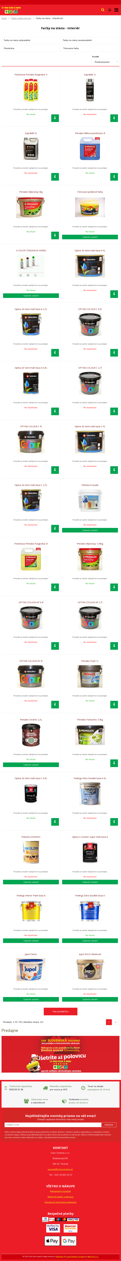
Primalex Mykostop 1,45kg (90, 544)
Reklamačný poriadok (60, 1191)
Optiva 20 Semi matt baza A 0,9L (31, 368)
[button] (103, 10)
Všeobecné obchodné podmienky (60, 1202)
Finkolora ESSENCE (30, 837)
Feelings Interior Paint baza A (31, 895)
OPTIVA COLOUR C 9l (31, 426)
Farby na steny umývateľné (17, 40)
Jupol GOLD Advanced (90, 954)
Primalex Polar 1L (90, 661)
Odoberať (108, 1125)
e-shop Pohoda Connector (75, 1257)
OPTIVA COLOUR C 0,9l (90, 309)
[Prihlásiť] (109, 10)
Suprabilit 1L (90, 74)
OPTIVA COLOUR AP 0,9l (31, 602)
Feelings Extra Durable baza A (90, 895)
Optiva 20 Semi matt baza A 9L (90, 250)
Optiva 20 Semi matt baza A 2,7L (31, 309)
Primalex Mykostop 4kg (31, 192)
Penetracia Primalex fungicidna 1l (31, 74)
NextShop (59, 1257)
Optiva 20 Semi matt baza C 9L (90, 426)
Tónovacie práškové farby (90, 192)
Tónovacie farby (71, 48)
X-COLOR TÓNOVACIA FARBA (31, 250)
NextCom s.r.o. (93, 1257)
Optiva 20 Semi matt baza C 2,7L (31, 485)
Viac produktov (60, 1011)
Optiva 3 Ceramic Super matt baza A (90, 837)
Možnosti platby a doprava (60, 1196)
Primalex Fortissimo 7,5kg (90, 719)
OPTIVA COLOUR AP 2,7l (90, 602)
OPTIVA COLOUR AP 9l (31, 661)
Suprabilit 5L (31, 133)
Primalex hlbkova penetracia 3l (90, 133)
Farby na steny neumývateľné (77, 40)
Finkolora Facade (90, 485)
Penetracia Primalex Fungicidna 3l (31, 544)
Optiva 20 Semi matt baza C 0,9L (31, 778)
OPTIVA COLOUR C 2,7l (90, 368)
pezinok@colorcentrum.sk (60, 1169)
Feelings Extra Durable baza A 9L (90, 778)
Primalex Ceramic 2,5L (31, 719)
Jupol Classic (31, 954)
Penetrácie (9, 48)
